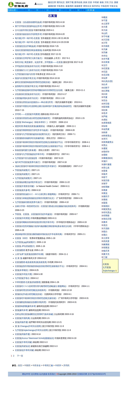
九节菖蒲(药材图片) (23, 178)
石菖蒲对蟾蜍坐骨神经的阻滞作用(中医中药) (34, 222)
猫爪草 (106, 251)
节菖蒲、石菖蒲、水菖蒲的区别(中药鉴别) (33, 214)
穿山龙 (106, 168)
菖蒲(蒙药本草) (21, 310)
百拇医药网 (82, 374)
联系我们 (52, 374)
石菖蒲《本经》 (22, 238)
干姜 (105, 20)
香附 (105, 155)
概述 (105, 17)
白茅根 (106, 91)
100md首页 (23, 10)
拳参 (105, 190)
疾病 (85, 2)
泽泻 (105, 139)
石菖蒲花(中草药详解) (24, 350)
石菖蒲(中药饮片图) (23, 274)
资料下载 (70, 2)
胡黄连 (106, 247)
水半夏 (106, 59)
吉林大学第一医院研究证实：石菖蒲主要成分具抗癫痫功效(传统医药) (45, 206)
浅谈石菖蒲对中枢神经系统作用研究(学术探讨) (35, 166)
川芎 (105, 43)
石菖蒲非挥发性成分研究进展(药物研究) (32, 118)
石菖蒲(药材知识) (22, 346)
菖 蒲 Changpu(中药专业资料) (28, 326)
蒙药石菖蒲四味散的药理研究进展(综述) (32, 82)
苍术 (105, 113)
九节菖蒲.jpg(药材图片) (25, 242)
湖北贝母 (107, 219)
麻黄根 (106, 244)
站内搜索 (43, 374)
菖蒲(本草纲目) (21, 270)
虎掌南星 (107, 123)
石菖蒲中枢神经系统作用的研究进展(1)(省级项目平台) (39, 146)
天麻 (105, 49)
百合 (105, 100)
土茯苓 (106, 238)
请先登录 (38, 4)
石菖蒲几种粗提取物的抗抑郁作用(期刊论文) (34, 198)
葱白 (105, 235)
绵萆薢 (106, 215)
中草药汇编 (54, 10)
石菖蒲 (83, 10)
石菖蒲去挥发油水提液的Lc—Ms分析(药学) (34, 102)
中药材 (96, 2)
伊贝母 (106, 104)
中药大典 (65, 10)
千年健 (106, 36)
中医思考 (105, 6)
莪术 (105, 174)
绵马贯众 (107, 212)
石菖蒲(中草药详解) (23, 342)
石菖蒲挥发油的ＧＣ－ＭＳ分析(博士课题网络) (35, 194)
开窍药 (66, 365)
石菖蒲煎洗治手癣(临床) (25, 46)
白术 (105, 84)
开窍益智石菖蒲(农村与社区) (27, 66)
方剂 (106, 2)
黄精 (105, 199)
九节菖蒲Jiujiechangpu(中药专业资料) (32, 330)
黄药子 (106, 196)
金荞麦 (106, 129)
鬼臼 (105, 161)
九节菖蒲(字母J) (22, 278)
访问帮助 (35, 374)
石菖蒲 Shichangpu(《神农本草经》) (31, 122)
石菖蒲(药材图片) (22, 174)
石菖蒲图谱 (20, 250)
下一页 (20, 356)
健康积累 (52, 6)
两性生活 (87, 6)
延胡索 (106, 107)
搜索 (116, 2)
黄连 (105, 193)
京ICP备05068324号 (97, 374)
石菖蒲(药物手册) (22, 334)
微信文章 (52, 2)
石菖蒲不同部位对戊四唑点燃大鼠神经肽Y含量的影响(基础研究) (43, 106)
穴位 (111, 2)
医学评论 (96, 6)
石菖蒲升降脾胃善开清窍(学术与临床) (31, 130)
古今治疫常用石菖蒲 (24, 30)
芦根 (105, 116)
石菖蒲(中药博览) (22, 218)
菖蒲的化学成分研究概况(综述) (28, 294)
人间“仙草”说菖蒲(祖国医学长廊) (29, 254)
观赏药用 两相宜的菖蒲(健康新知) (30, 126)
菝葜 (105, 203)
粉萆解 (106, 187)
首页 (20, 365)
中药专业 (42, 10)
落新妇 (106, 206)
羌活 (105, 225)
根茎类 (74, 10)
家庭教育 (78, 6)
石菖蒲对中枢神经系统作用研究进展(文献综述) (35, 298)
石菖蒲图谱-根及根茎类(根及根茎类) (31, 262)
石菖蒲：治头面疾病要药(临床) (28, 22)
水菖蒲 (106, 62)
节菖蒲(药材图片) (22, 170)
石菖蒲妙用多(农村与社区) (26, 98)
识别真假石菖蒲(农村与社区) (27, 94)
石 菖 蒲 (18, 258)
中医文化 (114, 6)
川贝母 (106, 40)
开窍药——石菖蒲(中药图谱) (27, 114)
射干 (105, 177)
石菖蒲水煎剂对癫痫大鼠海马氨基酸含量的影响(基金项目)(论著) (43, 226)
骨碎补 (106, 152)
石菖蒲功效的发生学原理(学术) (28, 34)
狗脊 (105, 132)
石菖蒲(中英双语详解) (24, 186)
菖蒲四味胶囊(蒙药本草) (25, 306)
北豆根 (106, 75)
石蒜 (105, 72)
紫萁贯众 (107, 209)
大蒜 (105, 30)
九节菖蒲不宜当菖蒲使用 (26, 158)
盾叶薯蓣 (107, 164)
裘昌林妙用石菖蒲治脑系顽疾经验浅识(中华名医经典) (38, 234)
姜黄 (105, 171)
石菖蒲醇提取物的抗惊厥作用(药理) (30, 302)
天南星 (106, 46)
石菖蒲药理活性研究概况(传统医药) (30, 290)
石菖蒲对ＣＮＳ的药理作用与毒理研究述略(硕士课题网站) (40, 286)
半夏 (105, 97)
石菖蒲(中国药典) (22, 318)
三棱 (105, 257)
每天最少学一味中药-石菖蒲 (27, 38)
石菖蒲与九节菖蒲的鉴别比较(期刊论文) (32, 134)
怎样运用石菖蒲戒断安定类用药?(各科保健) (34, 314)
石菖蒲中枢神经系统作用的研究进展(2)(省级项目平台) (39, 142)
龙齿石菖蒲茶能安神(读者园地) (28, 50)
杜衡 (105, 110)
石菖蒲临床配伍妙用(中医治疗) (28, 182)
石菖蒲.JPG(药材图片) (25, 246)
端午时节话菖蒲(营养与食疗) (27, 162)
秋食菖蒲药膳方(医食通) (25, 150)
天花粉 (106, 228)
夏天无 (106, 254)
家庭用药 (70, 6)
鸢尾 (105, 148)
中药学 (58, 365)
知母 (105, 126)
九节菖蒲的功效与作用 (25, 74)
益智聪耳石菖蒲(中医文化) (26, 86)
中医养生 (61, 6)
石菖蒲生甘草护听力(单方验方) (28, 58)
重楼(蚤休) (108, 158)
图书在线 (78, 2)
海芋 (105, 183)
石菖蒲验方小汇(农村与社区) (27, 70)
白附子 (106, 88)
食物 (102, 2)
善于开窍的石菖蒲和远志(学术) (28, 26)
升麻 (105, 52)
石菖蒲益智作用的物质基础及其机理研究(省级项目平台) (39, 266)
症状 (90, 2)
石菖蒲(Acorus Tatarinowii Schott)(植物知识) (34, 338)
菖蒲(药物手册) (21, 322)
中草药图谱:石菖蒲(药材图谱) (28, 282)
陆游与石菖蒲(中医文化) (25, 78)
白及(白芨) (108, 81)
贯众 (105, 145)
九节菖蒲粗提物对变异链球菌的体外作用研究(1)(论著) (39, 90)
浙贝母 (106, 180)
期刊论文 (61, 2)
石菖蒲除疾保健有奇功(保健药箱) (29, 138)
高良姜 (106, 241)
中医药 (33, 10)
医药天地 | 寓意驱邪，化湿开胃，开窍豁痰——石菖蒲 (39, 62)
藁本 (105, 222)
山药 (105, 33)
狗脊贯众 (107, 136)
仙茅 (105, 78)
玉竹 (105, 65)
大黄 (105, 27)
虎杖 (105, 120)
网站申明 (26, 374)
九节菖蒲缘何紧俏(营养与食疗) (28, 202)
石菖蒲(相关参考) (22, 190)
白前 (105, 94)
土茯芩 (106, 24)
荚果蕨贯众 (108, 142)
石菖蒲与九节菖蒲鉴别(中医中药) (29, 154)
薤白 (105, 231)
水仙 (105, 56)
